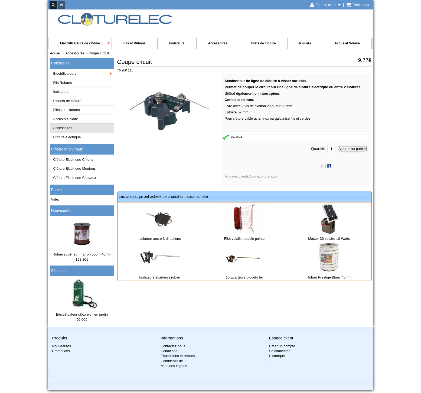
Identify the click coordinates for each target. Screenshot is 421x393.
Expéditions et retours (178, 356)
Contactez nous (173, 346)
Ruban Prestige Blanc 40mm (329, 277)
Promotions (61, 351)
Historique (277, 356)
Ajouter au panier (352, 149)
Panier (56, 190)
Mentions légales (174, 366)
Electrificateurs (64, 73)
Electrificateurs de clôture (80, 43)
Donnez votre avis (263, 176)
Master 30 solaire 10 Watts (329, 239)
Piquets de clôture (67, 101)
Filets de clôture (263, 43)
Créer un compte (282, 346)
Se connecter (279, 351)
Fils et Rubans (134, 43)
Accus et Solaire (347, 43)
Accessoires (217, 43)
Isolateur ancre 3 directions (160, 239)
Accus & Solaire (65, 119)
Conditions (169, 351)
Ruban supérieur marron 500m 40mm (82, 254)
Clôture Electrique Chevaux (74, 178)
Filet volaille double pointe (244, 239)
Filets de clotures (66, 110)
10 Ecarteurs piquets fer (244, 277)
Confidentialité (172, 361)
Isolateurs (177, 43)
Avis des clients (237, 176)
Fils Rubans (62, 83)
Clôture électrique (67, 137)
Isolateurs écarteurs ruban (159, 277)
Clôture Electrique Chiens (73, 160)
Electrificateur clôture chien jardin (82, 314)
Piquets (305, 43)
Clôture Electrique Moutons (74, 168)
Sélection (59, 270)
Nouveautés (61, 210)
